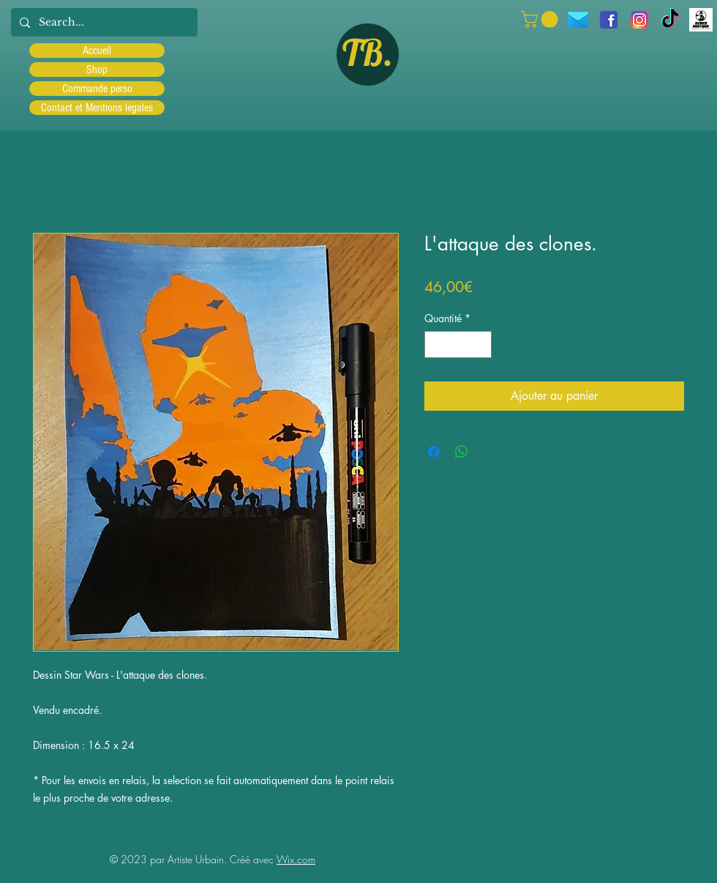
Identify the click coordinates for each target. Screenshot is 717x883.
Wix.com (296, 859)
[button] (541, 19)
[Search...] (103, 22)
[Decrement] (436, 344)
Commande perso (97, 88)
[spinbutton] (458, 344)
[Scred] (701, 19)
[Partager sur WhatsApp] (461, 452)
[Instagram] (639, 19)
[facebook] (608, 19)
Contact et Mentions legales (97, 107)
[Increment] (480, 344)
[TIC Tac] (670, 19)
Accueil (97, 50)
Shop (97, 69)
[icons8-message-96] (578, 19)
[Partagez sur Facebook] (434, 452)
